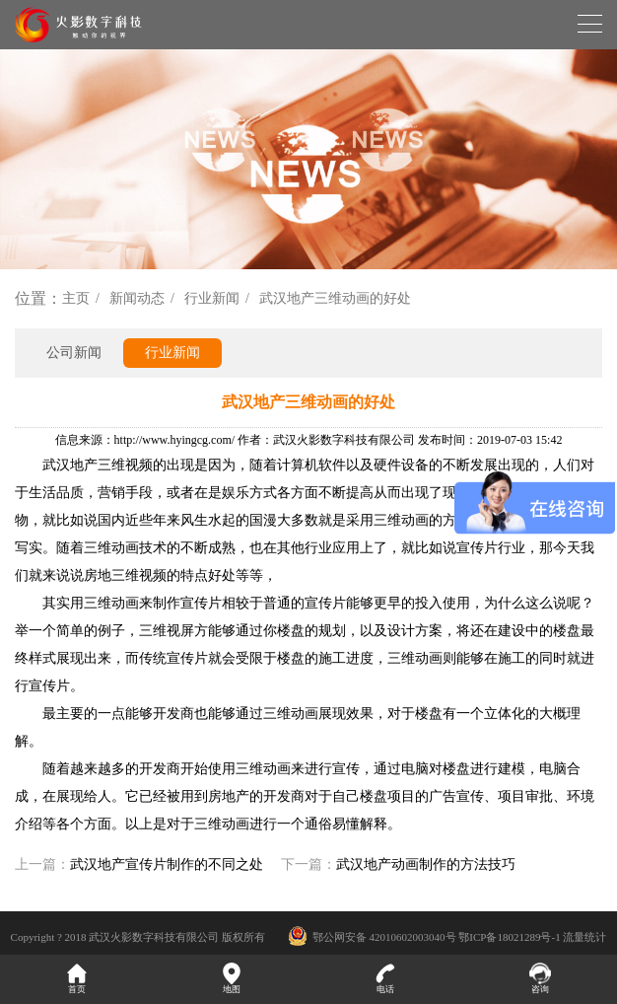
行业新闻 (212, 298)
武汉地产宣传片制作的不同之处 (166, 864)
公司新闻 (74, 352)
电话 (385, 978)
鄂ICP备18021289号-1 (509, 937)
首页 (77, 978)
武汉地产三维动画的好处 (335, 298)
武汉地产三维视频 (97, 465)
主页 (76, 298)
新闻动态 (137, 298)
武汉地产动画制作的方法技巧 (425, 864)
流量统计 (584, 937)
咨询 (540, 978)
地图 (232, 978)
